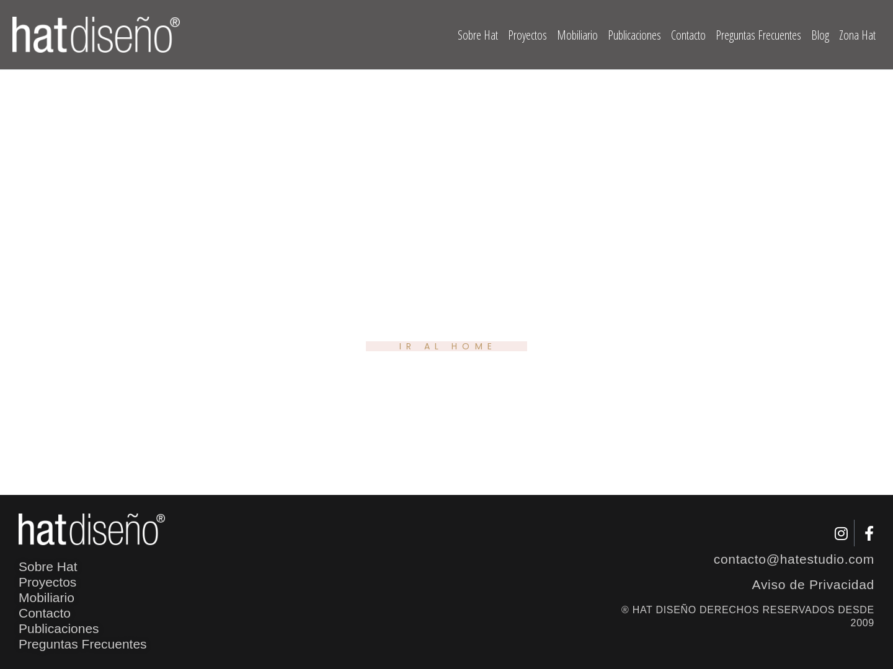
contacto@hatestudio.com (794, 559)
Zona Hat (857, 35)
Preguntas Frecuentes (758, 35)
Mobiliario (577, 35)
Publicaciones (634, 35)
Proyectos (527, 35)
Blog (820, 35)
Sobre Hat (478, 35)
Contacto (688, 35)
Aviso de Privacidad (813, 584)
